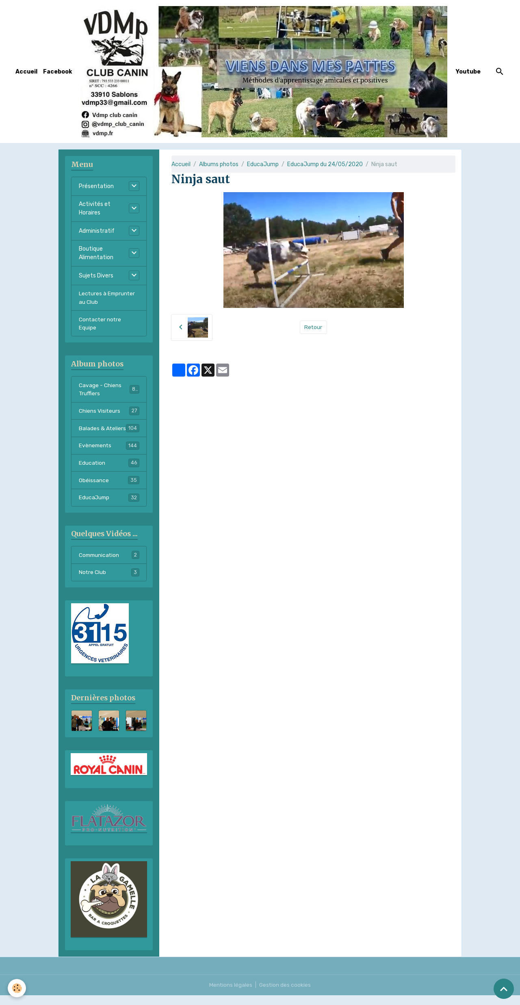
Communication (109, 565)
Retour (313, 327)
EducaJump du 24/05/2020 (325, 164)
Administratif (97, 230)
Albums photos (218, 164)
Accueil (26, 71)
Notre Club (109, 582)
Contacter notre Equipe (100, 323)
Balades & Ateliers (109, 433)
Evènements (109, 455)
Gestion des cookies (285, 994)
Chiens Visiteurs (109, 411)
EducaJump (263, 164)
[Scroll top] (504, 989)
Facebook (57, 71)
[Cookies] (17, 988)
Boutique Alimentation (96, 253)
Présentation (96, 186)
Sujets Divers (96, 275)
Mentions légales (230, 994)
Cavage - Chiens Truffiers (109, 390)
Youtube (468, 71)
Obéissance (109, 490)
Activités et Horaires (94, 208)
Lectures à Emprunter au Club (107, 297)
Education (109, 472)
